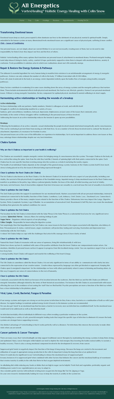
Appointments (68, 20)
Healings (46, 20)
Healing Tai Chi (83, 20)
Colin (37, 20)
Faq (29, 20)
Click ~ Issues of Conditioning (12, 43)
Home (21, 20)
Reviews (56, 20)
